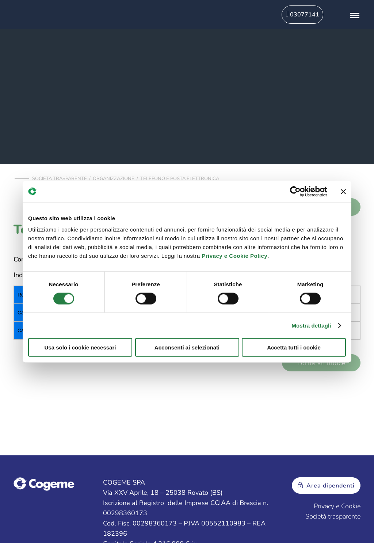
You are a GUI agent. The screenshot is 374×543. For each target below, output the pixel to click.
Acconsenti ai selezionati (187, 347)
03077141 (302, 14)
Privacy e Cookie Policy (234, 256)
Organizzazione (113, 178)
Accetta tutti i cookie (294, 347)
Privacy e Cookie (337, 506)
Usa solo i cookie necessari (80, 347)
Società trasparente (59, 178)
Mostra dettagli (311, 325)
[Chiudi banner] (343, 191)
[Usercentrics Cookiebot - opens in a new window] (295, 191)
